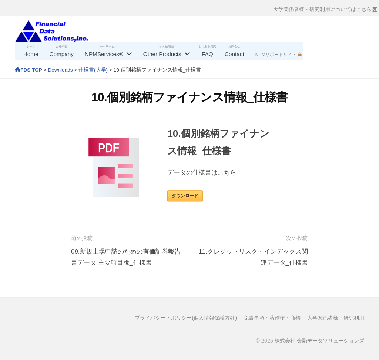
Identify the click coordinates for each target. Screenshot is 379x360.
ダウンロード (185, 195)
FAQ (207, 54)
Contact (234, 54)
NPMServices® (104, 54)
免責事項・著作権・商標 (272, 318)
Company (61, 54)
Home (30, 54)
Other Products (162, 54)
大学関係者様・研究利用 (335, 318)
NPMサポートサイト (275, 54)
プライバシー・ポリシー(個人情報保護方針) (186, 318)
